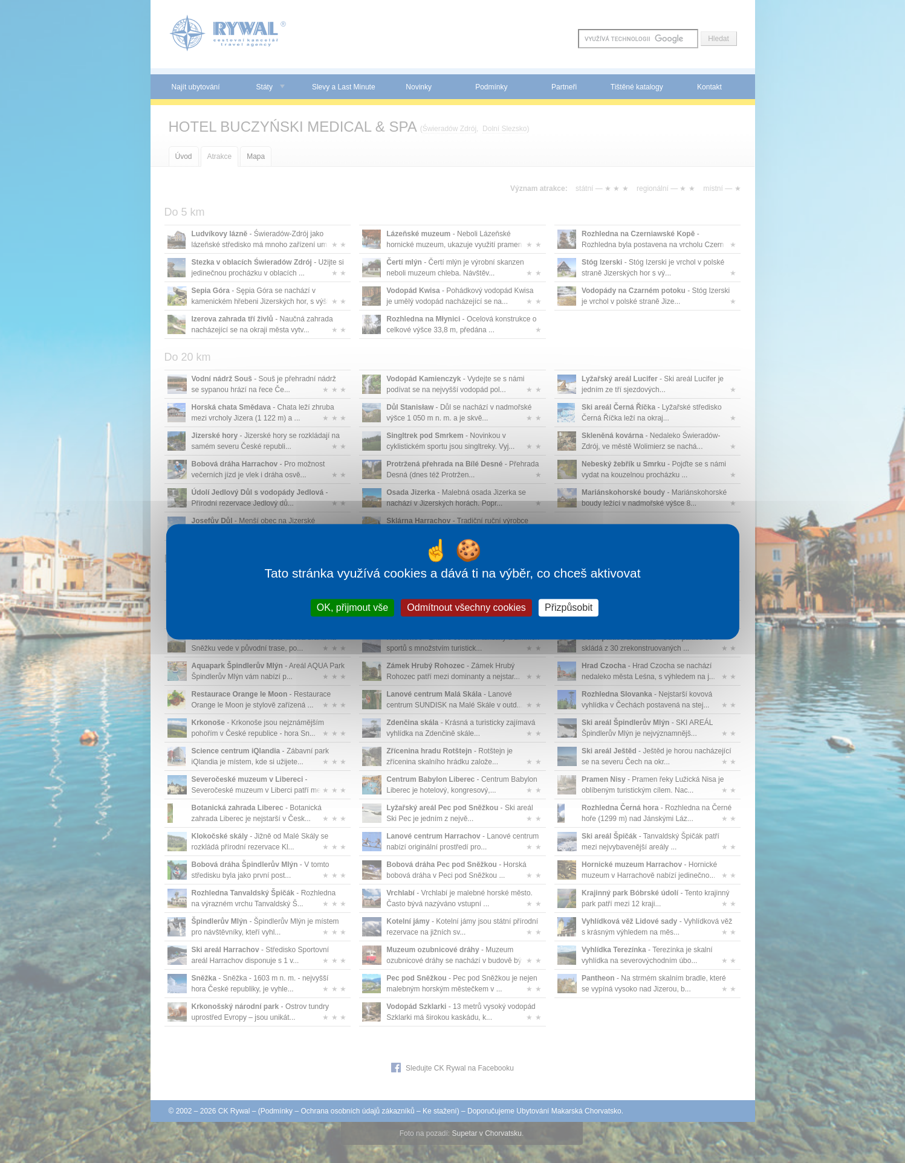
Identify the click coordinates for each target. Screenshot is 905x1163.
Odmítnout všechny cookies (466, 607)
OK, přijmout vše (352, 607)
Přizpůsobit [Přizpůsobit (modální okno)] (568, 607)
